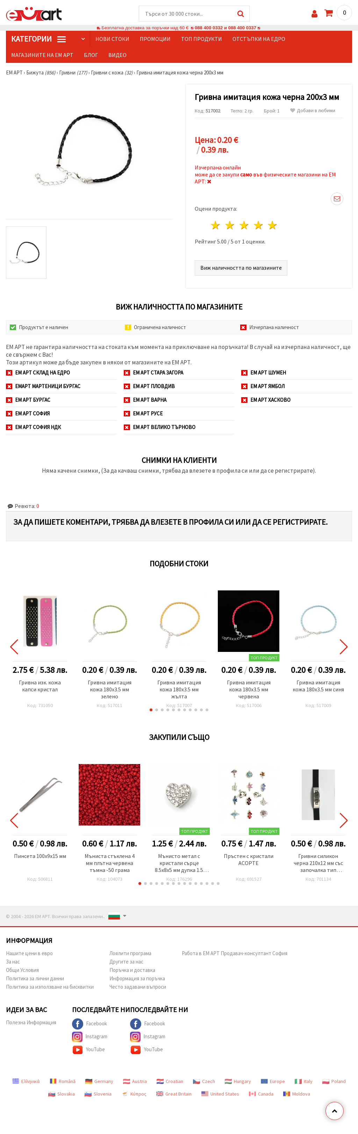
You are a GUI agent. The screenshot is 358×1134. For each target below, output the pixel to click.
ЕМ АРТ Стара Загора (153, 372)
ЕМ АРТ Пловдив (149, 386)
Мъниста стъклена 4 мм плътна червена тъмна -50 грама (110, 862)
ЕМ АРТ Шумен (263, 372)
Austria (135, 1081)
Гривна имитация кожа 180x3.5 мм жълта (179, 689)
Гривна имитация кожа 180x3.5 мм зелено (109, 689)
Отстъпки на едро (258, 38)
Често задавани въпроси (137, 986)
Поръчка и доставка (132, 970)
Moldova (296, 1093)
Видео (117, 54)
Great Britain (174, 1093)
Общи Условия (22, 970)
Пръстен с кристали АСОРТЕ (248, 859)
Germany (99, 1081)
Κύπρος (133, 1093)
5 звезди (273, 225)
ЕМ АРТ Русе (143, 413)
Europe (273, 1081)
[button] (151, 709)
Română (63, 1081)
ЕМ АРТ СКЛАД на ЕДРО (38, 372)
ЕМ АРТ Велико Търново (159, 427)
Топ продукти (201, 38)
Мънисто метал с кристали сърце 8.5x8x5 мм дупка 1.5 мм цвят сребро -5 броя (179, 863)
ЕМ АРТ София (28, 413)
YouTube (88, 1049)
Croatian (170, 1081)
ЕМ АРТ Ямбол (263, 386)
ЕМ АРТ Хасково (266, 400)
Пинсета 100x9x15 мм (40, 855)
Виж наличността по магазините (241, 267)
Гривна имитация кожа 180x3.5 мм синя (318, 686)
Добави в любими (312, 110)
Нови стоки (112, 38)
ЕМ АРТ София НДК (33, 427)
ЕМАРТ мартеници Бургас (43, 386)
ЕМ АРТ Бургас (28, 400)
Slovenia (98, 1094)
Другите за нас (126, 961)
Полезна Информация (31, 1022)
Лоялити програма (130, 953)
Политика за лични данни (35, 978)
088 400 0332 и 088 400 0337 (225, 27)
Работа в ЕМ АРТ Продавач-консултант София (234, 953)
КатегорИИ (38, 39)
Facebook (89, 1024)
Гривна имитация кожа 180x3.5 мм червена (249, 689)
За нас (13, 961)
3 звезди (244, 225)
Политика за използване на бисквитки (50, 986)
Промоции (155, 38)
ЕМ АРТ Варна (145, 400)
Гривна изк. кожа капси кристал (40, 686)
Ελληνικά (26, 1081)
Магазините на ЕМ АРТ (42, 54)
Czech (204, 1081)
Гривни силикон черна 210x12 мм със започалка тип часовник (318, 863)
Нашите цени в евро (29, 953)
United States (220, 1093)
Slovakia (61, 1094)
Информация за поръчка (137, 978)
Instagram (89, 1037)
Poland (334, 1081)
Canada (261, 1093)
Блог (91, 54)
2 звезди (230, 225)
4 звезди (258, 225)
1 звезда (216, 225)
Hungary (238, 1081)
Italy (304, 1081)
